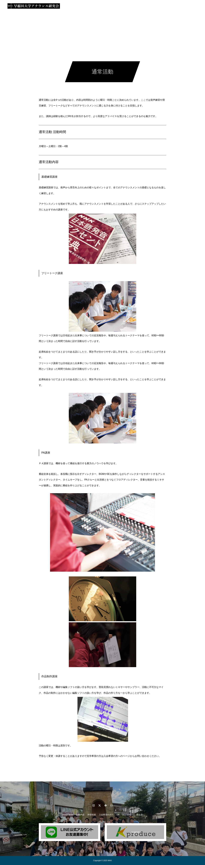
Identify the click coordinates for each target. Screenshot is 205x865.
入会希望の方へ (107, 6)
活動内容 (76, 6)
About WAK (60, 6)
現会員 (147, 6)
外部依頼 (90, 6)
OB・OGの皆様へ (129, 6)
